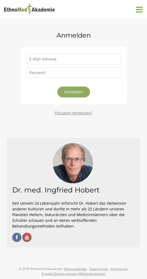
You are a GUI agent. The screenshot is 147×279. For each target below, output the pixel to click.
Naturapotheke (75, 268)
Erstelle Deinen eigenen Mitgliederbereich (73, 273)
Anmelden (73, 91)
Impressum (119, 268)
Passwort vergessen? (73, 112)
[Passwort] (73, 72)
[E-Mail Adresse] (73, 59)
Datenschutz (98, 268)
